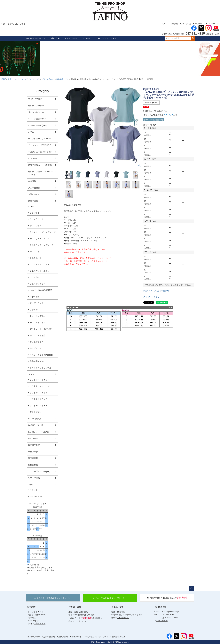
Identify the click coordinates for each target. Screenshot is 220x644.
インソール (33, 158)
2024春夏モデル (62, 79)
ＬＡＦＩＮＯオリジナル (40, 368)
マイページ (70, 38)
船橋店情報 (33, 465)
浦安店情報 (33, 458)
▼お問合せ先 (160, 607)
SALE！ (33, 206)
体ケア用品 (35, 297)
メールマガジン (213, 24)
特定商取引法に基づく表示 (96, 636)
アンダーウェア (36, 303)
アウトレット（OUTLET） (41, 329)
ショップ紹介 (186, 24)
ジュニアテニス (36, 342)
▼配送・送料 (75, 607)
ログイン (165, 24)
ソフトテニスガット (38, 393)
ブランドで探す (35, 99)
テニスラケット (36, 219)
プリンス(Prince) (48, 79)
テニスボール (36, 258)
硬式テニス (12, 79)
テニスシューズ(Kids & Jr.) (39, 152)
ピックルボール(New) (37, 125)
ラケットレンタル (107, 38)
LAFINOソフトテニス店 (38, 432)
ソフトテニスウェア (38, 399)
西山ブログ (33, 438)
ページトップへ (191, 588)
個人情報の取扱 (118, 636)
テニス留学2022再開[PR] (39, 471)
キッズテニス (36, 348)
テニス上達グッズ (37, 322)
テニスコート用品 (37, 335)
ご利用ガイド (199, 24)
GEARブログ (34, 445)
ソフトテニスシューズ (39, 386)
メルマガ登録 (34, 188)
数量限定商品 (36, 412)
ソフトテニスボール (38, 405)
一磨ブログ (33, 451)
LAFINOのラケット (35, 38)
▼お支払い (31, 607)
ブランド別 (35, 213)
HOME (3, 79)
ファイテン (35, 310)
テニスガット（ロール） (40, 264)
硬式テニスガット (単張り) (40, 165)
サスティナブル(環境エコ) (41, 355)
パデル (31, 132)
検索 (193, 38)
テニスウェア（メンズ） (40, 238)
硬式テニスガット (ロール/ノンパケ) (40, 173)
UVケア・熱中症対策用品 (41, 290)
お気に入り (54, 38)
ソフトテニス (34, 374)
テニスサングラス (37, 284)
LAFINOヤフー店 (35, 425)
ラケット (34, 490)
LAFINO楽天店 (34, 418)
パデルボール (36, 496)
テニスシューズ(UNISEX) (39, 138)
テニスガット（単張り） (40, 271)
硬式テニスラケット (37, 105)
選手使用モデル (36, 361)
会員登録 (174, 24)
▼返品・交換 (117, 607)
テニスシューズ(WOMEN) (39, 145)
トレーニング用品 (37, 316)
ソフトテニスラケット (38, 119)
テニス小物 (35, 277)
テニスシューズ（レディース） (43, 232)
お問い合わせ (34, 194)
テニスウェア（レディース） (29, 79)
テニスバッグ (36, 251)
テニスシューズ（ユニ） (40, 226)
